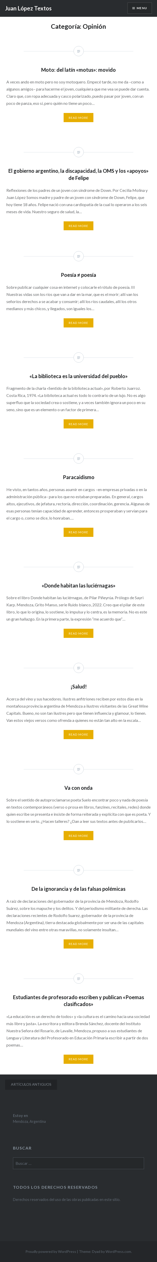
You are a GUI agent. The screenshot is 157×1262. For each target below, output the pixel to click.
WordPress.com (118, 1251)
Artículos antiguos (31, 1084)
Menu (142, 8)
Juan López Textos (28, 8)
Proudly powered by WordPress (50, 1251)
